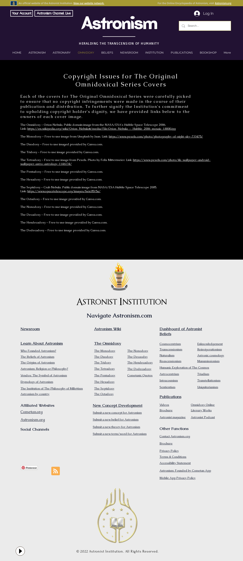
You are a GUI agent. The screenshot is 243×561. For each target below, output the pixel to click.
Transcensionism (170, 349)
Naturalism (166, 355)
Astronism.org (223, 3)
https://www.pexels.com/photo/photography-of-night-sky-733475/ (156, 136)
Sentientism (167, 387)
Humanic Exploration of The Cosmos (184, 367)
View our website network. (88, 3)
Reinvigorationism (209, 349)
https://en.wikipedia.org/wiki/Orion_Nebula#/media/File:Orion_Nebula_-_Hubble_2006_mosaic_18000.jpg (101, 129)
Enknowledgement (210, 344)
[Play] (20, 551)
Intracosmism (168, 380)
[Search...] (204, 26)
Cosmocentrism (170, 344)
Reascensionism (170, 361)
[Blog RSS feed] (55, 471)
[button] (208, 53)
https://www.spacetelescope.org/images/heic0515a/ (64, 191)
